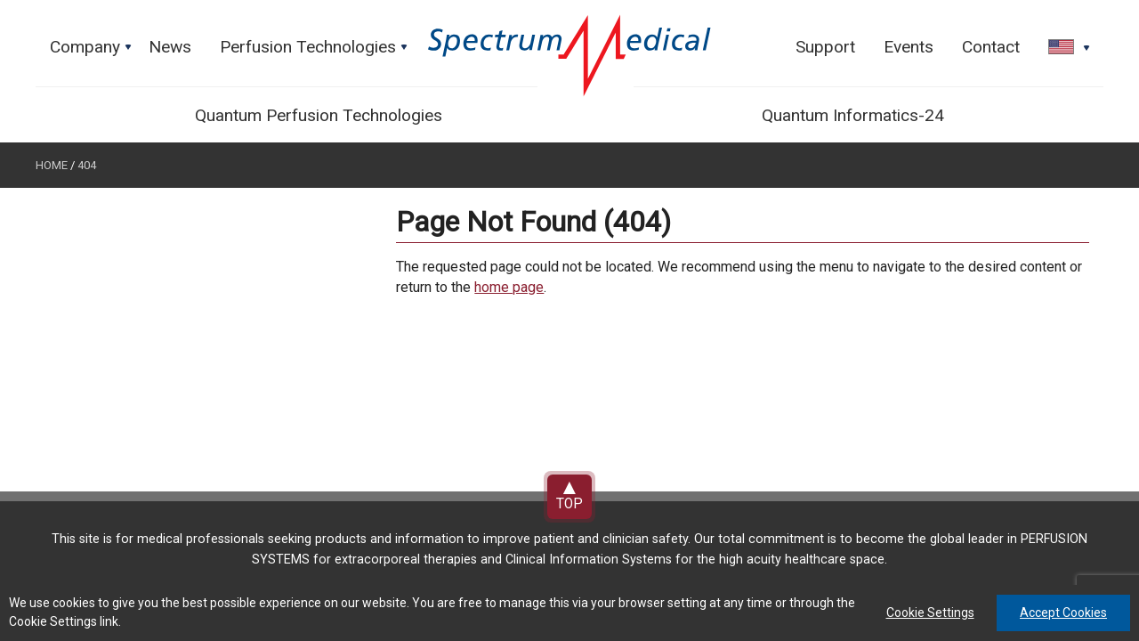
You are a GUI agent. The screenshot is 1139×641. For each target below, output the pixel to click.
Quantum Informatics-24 (853, 115)
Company (92, 52)
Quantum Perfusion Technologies (318, 115)
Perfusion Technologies (315, 52)
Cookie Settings (930, 612)
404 (86, 165)
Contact (991, 47)
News (170, 47)
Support (825, 47)
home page (509, 287)
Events (908, 47)
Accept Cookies (1063, 612)
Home (52, 165)
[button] (1063, 48)
